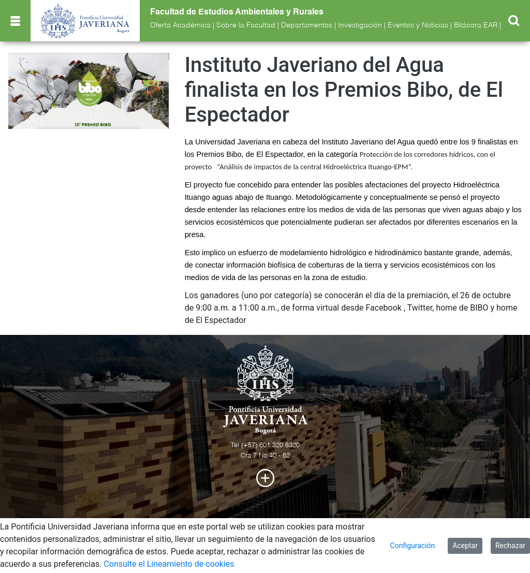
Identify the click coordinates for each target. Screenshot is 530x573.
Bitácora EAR (475, 25)
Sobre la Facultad (245, 25)
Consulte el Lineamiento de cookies (169, 564)
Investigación (360, 25)
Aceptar (465, 545)
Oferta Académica (180, 25)
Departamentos (306, 25)
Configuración (412, 545)
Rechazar (510, 545)
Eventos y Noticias (418, 25)
